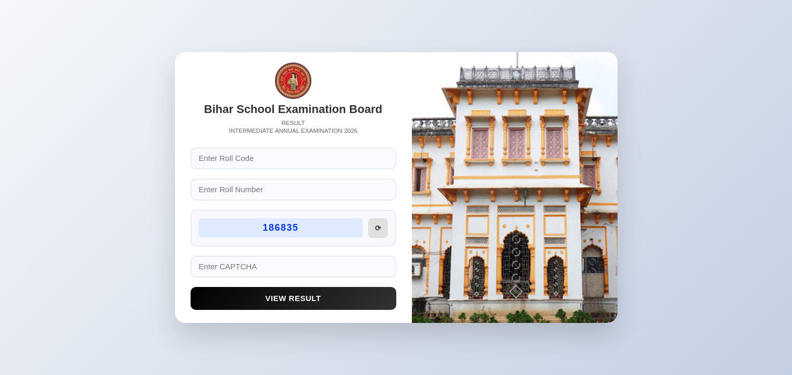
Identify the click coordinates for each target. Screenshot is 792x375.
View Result (293, 298)
